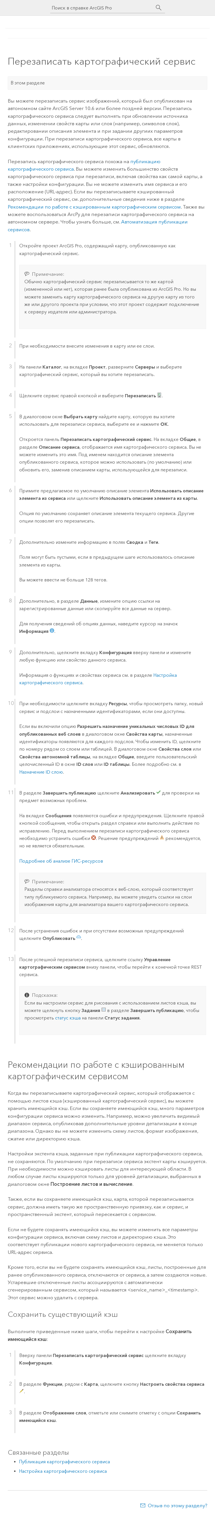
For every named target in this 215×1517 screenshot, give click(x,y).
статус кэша (68, 1018)
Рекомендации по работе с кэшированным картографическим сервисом (94, 207)
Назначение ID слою (41, 772)
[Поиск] (159, 8)
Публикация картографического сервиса (64, 1461)
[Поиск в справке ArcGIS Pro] (102, 8)
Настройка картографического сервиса (63, 1471)
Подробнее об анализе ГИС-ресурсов (61, 861)
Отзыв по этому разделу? (177, 1505)
